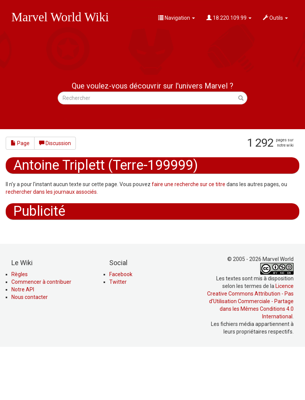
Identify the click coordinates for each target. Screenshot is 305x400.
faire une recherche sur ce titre (188, 184)
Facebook (120, 326)
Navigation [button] (176, 18)
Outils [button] (275, 18)
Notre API (22, 341)
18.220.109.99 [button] (229, 18)
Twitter (118, 333)
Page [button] (20, 143)
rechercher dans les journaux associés (51, 192)
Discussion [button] (55, 143)
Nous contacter (29, 348)
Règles (19, 326)
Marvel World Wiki (60, 17)
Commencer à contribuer (41, 333)
